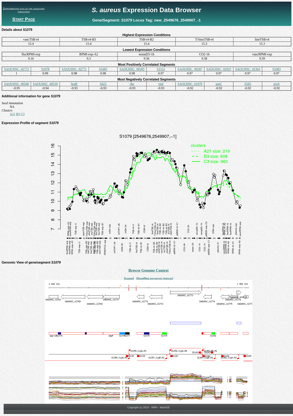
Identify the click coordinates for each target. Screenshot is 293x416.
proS (277, 84)
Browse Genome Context (148, 270)
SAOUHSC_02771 (74, 69)
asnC (219, 84)
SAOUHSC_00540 (16, 84)
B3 (18, 114)
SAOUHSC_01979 (189, 84)
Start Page (23, 19)
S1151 (161, 69)
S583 (247, 84)
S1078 (45, 69)
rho (132, 84)
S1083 (276, 69)
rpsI (160, 84)
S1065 (103, 69)
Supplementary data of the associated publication (24, 10)
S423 (103, 84)
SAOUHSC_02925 (218, 69)
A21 (12, 114)
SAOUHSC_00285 (132, 69)
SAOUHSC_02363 (247, 69)
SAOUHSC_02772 (16, 69)
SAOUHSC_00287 (189, 69)
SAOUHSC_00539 (45, 84)
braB (74, 84)
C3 (23, 114)
